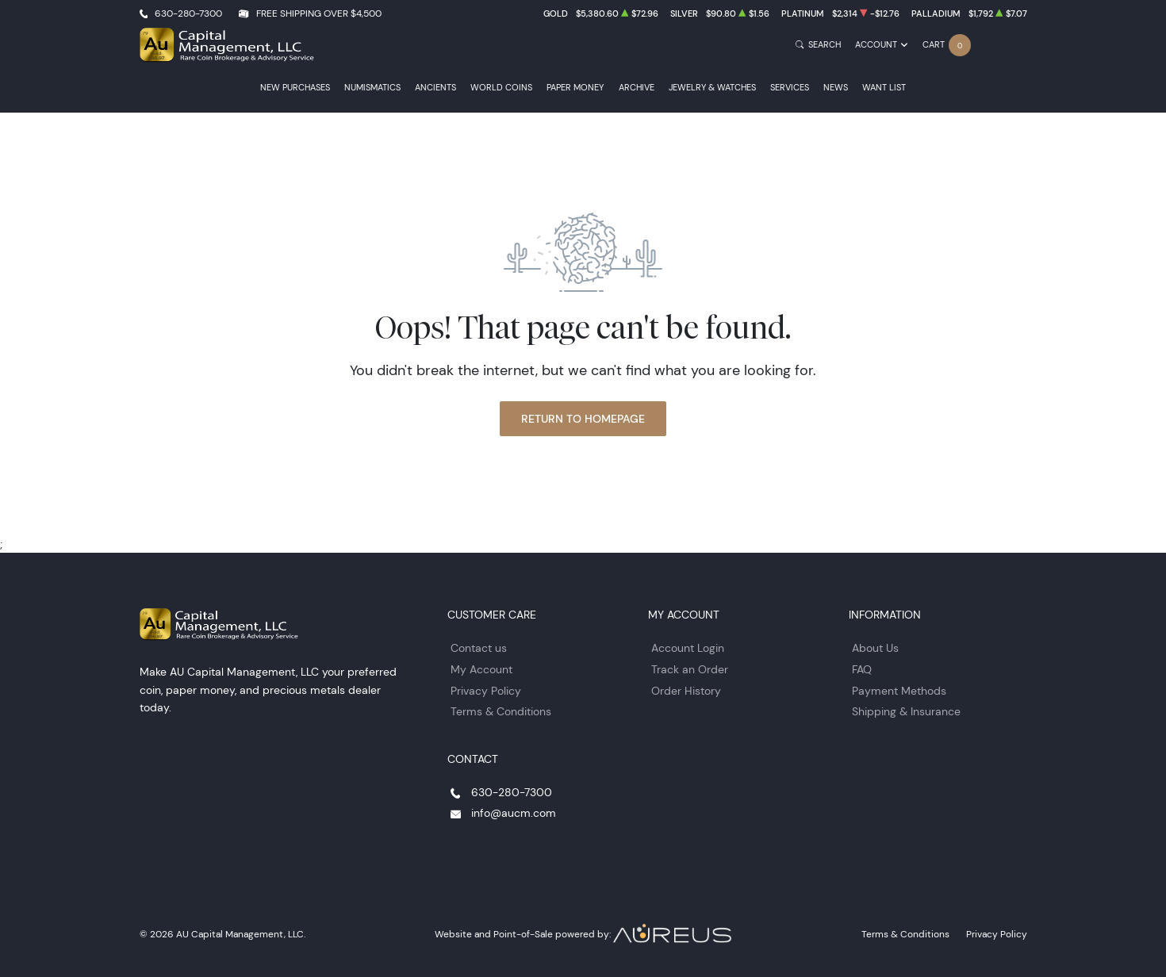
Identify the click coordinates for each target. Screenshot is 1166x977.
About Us (875, 648)
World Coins (501, 87)
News (835, 87)
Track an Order (689, 669)
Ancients (435, 87)
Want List (884, 87)
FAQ (862, 669)
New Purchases (295, 87)
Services (789, 87)
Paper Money (575, 87)
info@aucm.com (513, 813)
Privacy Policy (486, 691)
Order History (686, 691)
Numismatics (372, 87)
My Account (481, 669)
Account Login (687, 648)
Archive (636, 87)
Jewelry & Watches (712, 87)
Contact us (479, 648)
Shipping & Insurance (906, 711)
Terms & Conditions (501, 711)
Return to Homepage (583, 419)
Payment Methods (899, 691)
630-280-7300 (188, 13)
